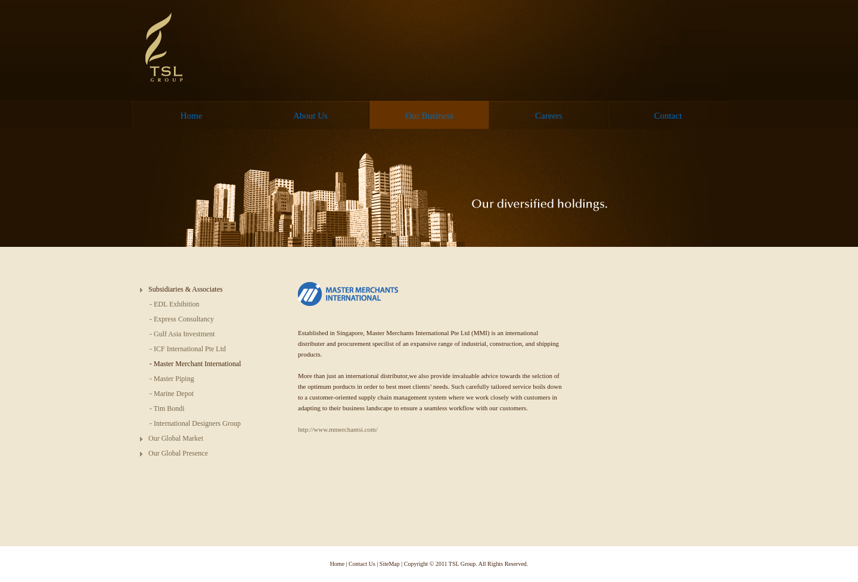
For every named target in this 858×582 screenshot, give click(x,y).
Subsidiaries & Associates (185, 289)
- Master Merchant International (195, 364)
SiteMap (390, 564)
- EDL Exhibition (175, 304)
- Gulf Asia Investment (182, 334)
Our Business (429, 115)
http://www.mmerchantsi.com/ (338, 429)
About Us (310, 115)
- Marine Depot (172, 393)
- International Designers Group (195, 423)
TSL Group (166, 48)
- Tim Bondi (167, 408)
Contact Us (362, 564)
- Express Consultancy (182, 319)
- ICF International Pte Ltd (188, 349)
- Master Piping (172, 378)
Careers (548, 115)
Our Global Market (175, 438)
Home (192, 115)
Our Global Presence (178, 453)
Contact (668, 115)
